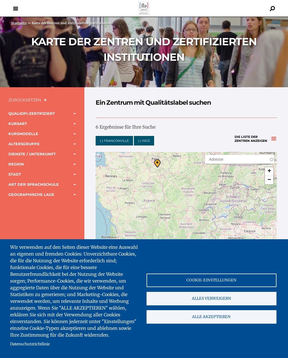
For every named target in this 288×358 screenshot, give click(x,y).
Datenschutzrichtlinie (30, 344)
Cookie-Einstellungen (211, 280)
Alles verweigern (211, 298)
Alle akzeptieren (211, 316)
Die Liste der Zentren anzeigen (251, 139)
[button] (157, 163)
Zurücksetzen (24, 100)
